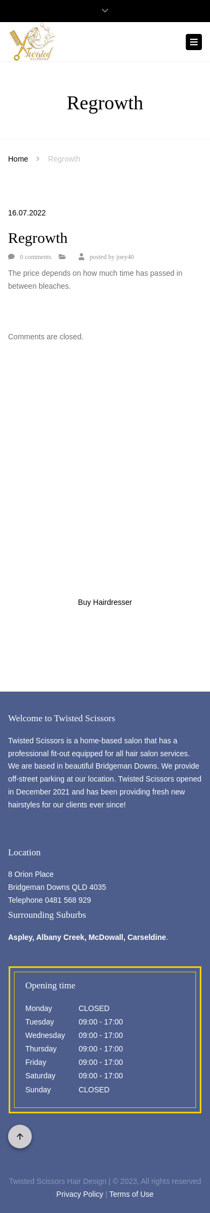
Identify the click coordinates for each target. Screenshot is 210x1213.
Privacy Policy (80, 1194)
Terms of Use (131, 1194)
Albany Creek (60, 937)
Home (18, 159)
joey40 (125, 257)
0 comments (35, 257)
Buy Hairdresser (105, 602)
